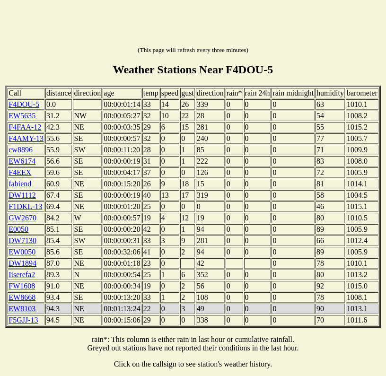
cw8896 (21, 150)
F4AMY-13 (26, 138)
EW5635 (22, 116)
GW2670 (22, 218)
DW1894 (22, 263)
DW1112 (22, 195)
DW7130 (22, 240)
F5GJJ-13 (23, 320)
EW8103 (22, 309)
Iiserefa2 (22, 275)
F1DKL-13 (25, 206)
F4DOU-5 (24, 104)
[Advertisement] (193, 25)
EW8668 (22, 297)
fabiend (20, 184)
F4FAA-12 (25, 127)
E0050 (18, 229)
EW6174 (22, 161)
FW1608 (22, 286)
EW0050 (22, 252)
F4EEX (20, 172)
